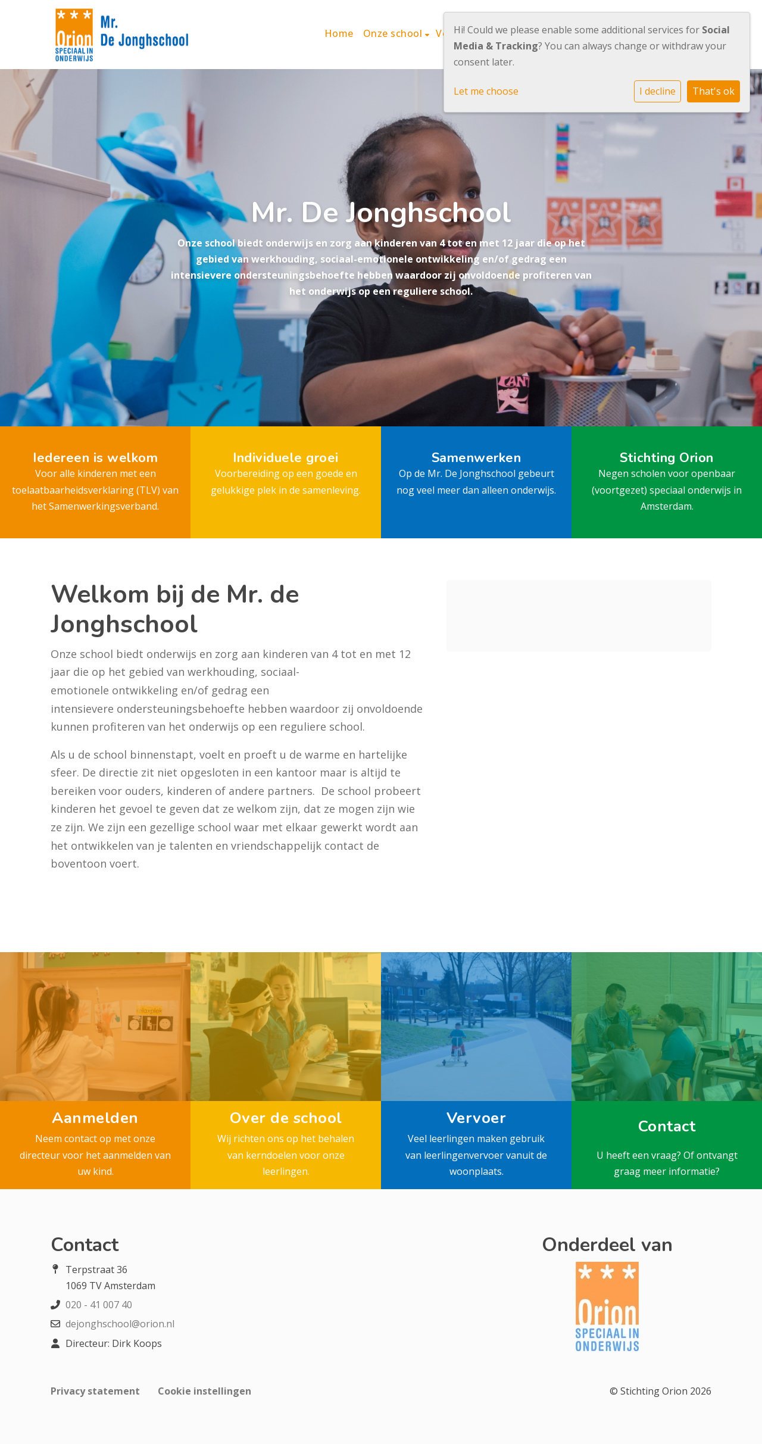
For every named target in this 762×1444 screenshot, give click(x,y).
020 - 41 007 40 (98, 1304)
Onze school (394, 33)
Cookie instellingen (204, 1391)
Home (339, 33)
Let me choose (486, 91)
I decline (657, 91)
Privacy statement (95, 1391)
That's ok (713, 91)
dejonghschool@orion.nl (119, 1323)
